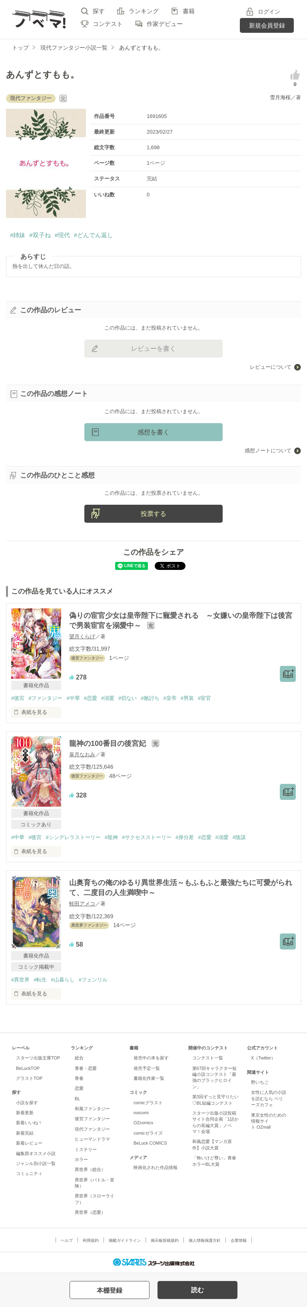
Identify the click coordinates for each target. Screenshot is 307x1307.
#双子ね (39, 235)
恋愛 (79, 1088)
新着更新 (25, 1112)
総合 (79, 1057)
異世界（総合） (90, 1169)
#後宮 (17, 698)
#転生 (40, 980)
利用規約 (91, 1240)
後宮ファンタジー (92, 1118)
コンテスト (108, 23)
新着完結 (25, 1133)
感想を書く (153, 432)
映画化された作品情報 (155, 1167)
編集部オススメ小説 (36, 1153)
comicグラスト (148, 1102)
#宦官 (204, 698)
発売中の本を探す (151, 1057)
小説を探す (27, 1102)
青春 (79, 1078)
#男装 (187, 698)
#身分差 (184, 837)
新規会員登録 (267, 25)
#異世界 (20, 980)
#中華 (73, 698)
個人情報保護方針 (205, 1240)
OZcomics (143, 1122)
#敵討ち (150, 698)
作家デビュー (165, 23)
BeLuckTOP (28, 1068)
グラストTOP (29, 1078)
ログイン (269, 11)
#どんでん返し (93, 235)
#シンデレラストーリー (73, 837)
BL (77, 1098)
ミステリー (86, 1149)
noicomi (141, 1112)
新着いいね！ (29, 1122)
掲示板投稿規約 (165, 1240)
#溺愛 (107, 698)
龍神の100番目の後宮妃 (108, 743)
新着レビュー (29, 1143)
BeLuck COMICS (150, 1143)
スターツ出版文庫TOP (38, 1057)
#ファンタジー (45, 698)
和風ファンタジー (92, 1108)
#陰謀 (239, 837)
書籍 (189, 11)
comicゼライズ (148, 1133)
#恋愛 (90, 698)
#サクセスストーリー (146, 837)
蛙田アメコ (82, 904)
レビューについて (270, 367)
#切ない (127, 698)
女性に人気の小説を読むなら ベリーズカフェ (268, 1098)
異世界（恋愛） (90, 1212)
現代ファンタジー (92, 1129)
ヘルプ (67, 1240)
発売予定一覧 (147, 1068)
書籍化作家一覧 (149, 1078)
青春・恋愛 (86, 1068)
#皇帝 (170, 698)
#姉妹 (17, 235)
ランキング (144, 11)
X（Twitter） (263, 1057)
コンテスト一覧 (207, 1057)
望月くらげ (82, 637)
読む (197, 1290)
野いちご (260, 1082)
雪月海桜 (280, 97)
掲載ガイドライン (125, 1240)
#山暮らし (62, 980)
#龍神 (111, 837)
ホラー (81, 1159)
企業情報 (239, 1240)
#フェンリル (93, 980)
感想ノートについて (268, 451)
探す (99, 11)
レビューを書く (153, 348)
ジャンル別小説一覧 (36, 1163)
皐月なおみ (82, 754)
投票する (153, 513)
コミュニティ (29, 1173)
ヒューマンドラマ (92, 1139)
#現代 (62, 235)
